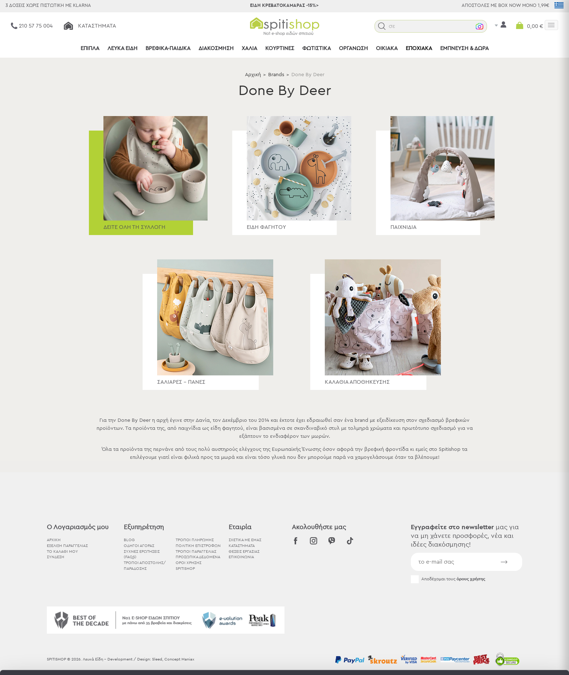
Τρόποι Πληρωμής (195, 540)
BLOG (129, 540)
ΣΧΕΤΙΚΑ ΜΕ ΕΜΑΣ (245, 540)
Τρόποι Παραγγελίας (196, 551)
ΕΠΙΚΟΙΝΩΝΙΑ (241, 557)
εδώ (227, 615)
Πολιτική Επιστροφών (198, 546)
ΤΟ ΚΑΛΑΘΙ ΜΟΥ (62, 551)
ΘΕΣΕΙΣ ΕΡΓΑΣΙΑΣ (244, 551)
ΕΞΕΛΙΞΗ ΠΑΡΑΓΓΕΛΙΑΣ (67, 546)
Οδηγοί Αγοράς (139, 546)
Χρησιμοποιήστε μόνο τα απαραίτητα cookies (508, 623)
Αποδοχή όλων (508, 595)
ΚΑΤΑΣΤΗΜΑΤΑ (242, 546)
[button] (397, 26)
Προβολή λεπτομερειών (400, 661)
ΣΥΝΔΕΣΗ (55, 557)
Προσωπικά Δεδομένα (198, 557)
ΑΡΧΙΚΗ (54, 540)
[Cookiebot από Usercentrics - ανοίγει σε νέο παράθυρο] (47, 660)
